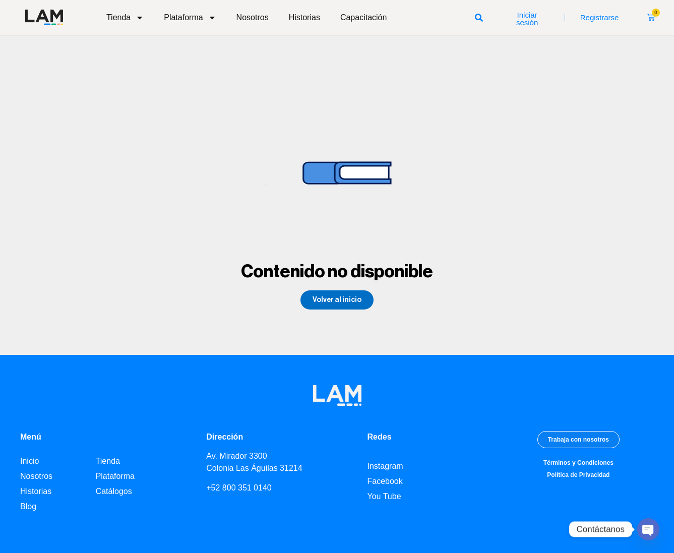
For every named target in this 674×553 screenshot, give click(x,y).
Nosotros (252, 17)
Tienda (125, 18)
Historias (304, 17)
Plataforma (190, 18)
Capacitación (363, 17)
